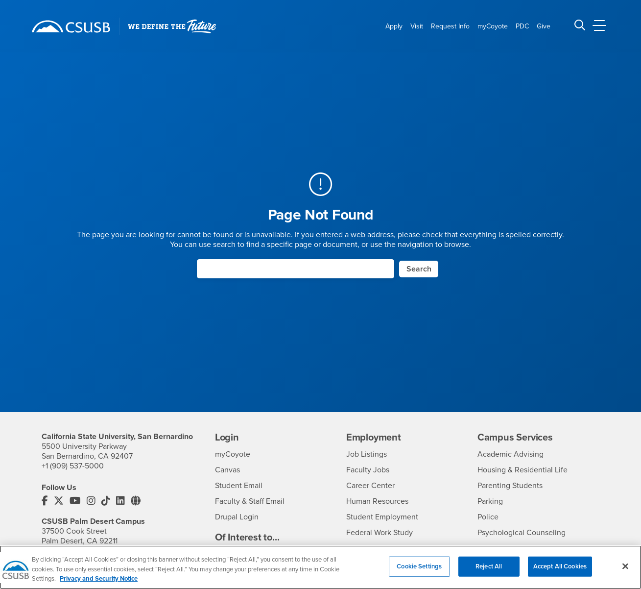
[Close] (625, 572)
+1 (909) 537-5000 (73, 466)
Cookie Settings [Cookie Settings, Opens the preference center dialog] (419, 572)
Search (418, 269)
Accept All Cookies (560, 572)
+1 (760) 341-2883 (71, 551)
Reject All (488, 572)
